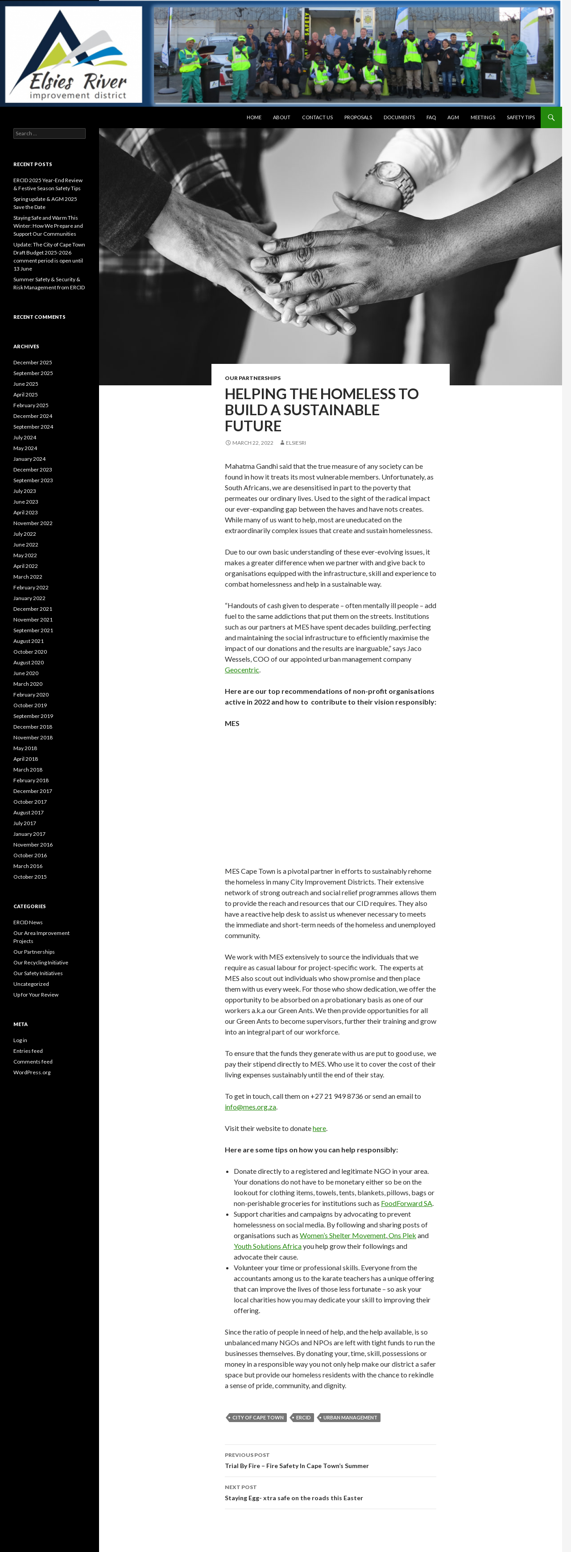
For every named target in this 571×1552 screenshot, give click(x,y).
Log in (20, 1040)
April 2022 (25, 566)
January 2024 (29, 458)
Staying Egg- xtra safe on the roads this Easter (330, 1492)
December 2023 (32, 469)
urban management (350, 1417)
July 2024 (24, 437)
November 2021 (33, 619)
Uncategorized (31, 983)
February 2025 (31, 405)
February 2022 (31, 587)
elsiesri (296, 442)
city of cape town (258, 1417)
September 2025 (33, 373)
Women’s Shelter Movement (343, 1235)
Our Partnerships (253, 378)
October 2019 (30, 705)
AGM (453, 117)
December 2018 (32, 726)
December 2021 (32, 608)
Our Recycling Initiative (40, 962)
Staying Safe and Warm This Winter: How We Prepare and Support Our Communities (48, 225)
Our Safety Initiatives (38, 973)
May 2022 (25, 555)
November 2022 (33, 523)
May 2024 (25, 448)
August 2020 (28, 662)
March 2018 (27, 769)
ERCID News (28, 922)
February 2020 (31, 694)
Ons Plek (401, 1235)
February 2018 (31, 780)
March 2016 (27, 866)
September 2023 (33, 480)
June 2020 (25, 673)
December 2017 (32, 791)
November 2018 (33, 737)
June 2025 (25, 383)
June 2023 (25, 501)
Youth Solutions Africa (268, 1246)
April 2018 (25, 758)
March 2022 (27, 576)
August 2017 (28, 812)
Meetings (483, 117)
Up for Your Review (35, 994)
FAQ (431, 117)
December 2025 (32, 362)
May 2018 (25, 748)
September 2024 (33, 426)
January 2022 (29, 598)
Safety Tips (521, 117)
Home (254, 117)
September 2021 (33, 630)
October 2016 (30, 855)
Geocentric (242, 669)
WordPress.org (31, 1072)
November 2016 (33, 844)
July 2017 (24, 823)
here (319, 1128)
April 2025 (25, 394)
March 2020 (27, 683)
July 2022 (24, 533)
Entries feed (28, 1050)
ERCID (303, 1417)
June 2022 (25, 544)
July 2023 (24, 491)
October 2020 (30, 651)
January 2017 (29, 833)
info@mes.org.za (250, 1106)
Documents (399, 117)
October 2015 (30, 876)
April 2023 (25, 512)
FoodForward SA (406, 1203)
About (281, 117)
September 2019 (33, 716)
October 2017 (30, 801)
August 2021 (28, 641)
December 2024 (32, 416)
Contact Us (317, 117)
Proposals (358, 117)
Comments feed (33, 1061)
